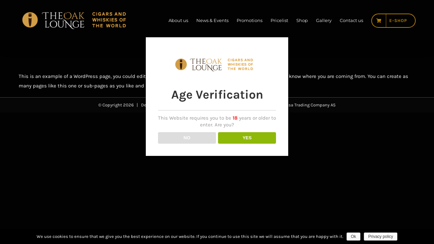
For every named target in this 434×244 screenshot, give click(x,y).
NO (186, 149)
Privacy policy (380, 236)
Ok (353, 236)
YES (247, 149)
